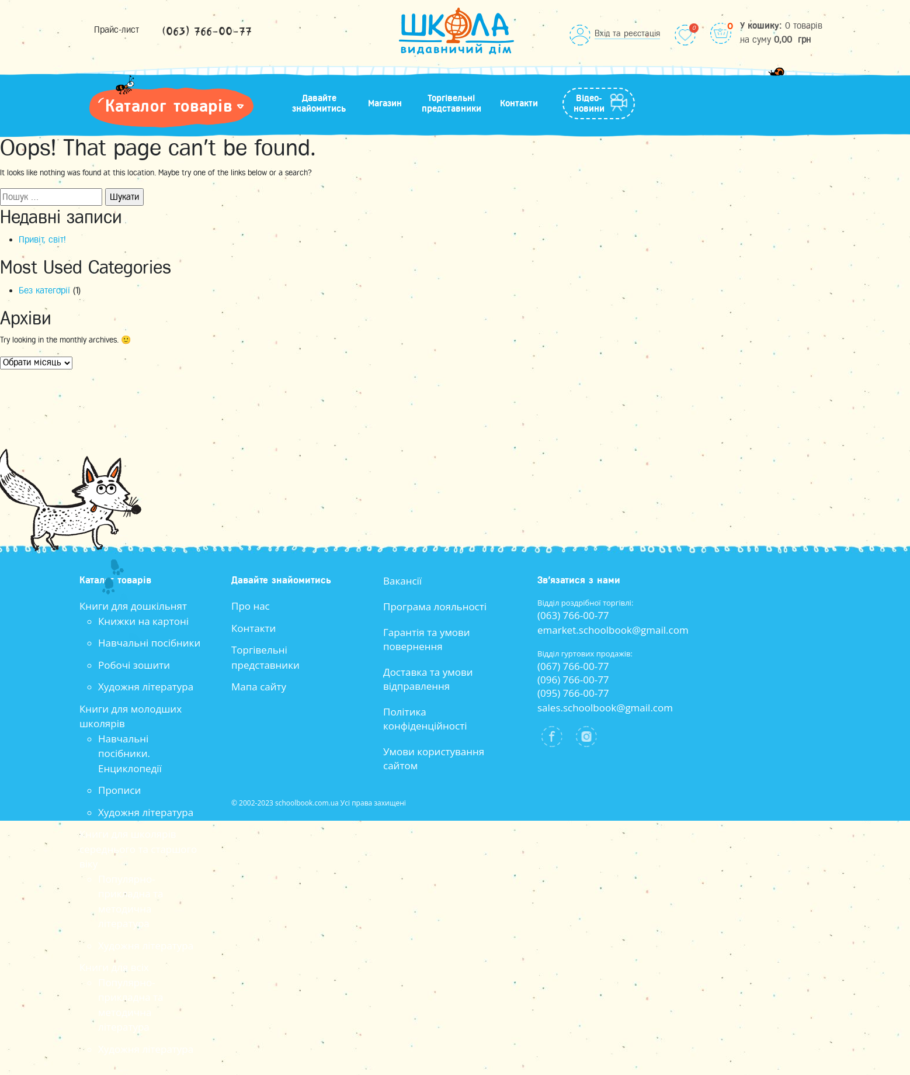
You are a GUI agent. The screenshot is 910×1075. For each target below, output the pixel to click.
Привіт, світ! (42, 239)
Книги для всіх (114, 967)
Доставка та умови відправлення (428, 679)
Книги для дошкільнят (133, 606)
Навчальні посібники (149, 642)
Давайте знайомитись (319, 103)
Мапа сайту (258, 686)
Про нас (250, 606)
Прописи (119, 790)
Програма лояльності (435, 606)
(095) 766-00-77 (573, 693)
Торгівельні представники (451, 103)
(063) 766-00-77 (207, 32)
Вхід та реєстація (627, 33)
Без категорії (44, 290)
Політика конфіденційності (425, 718)
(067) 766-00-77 (573, 666)
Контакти (519, 103)
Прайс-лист (116, 30)
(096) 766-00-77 (573, 679)
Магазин (385, 103)
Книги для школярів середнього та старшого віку (138, 848)
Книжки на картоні (143, 621)
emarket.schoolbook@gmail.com (613, 630)
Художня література (145, 686)
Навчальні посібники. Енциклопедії (130, 753)
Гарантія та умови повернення (426, 639)
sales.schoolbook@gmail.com (605, 707)
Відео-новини (589, 103)
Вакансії (402, 580)
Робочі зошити (134, 665)
